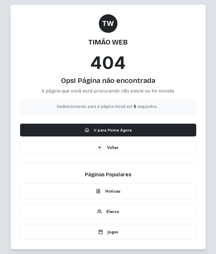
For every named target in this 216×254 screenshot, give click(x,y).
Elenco (108, 211)
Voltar (108, 147)
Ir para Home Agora (108, 130)
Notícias (108, 191)
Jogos (108, 232)
